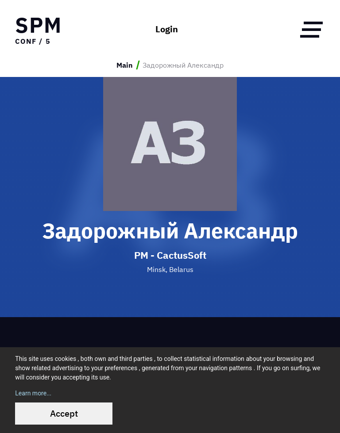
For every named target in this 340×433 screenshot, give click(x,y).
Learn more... (33, 393)
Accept (64, 413)
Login (166, 29)
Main (124, 65)
